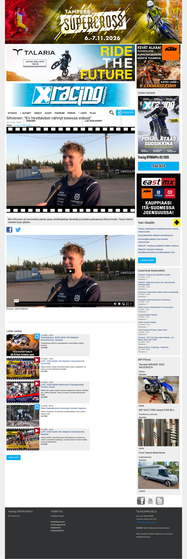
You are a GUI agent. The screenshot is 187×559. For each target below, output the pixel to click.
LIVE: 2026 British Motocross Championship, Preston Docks (62, 385)
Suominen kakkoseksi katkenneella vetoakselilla (158, 292)
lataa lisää (13, 457)
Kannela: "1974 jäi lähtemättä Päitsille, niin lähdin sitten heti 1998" (156, 338)
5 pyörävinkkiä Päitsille (147, 315)
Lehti (83, 113)
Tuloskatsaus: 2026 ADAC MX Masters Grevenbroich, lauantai (59, 338)
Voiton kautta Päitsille (147, 322)
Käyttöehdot (56, 528)
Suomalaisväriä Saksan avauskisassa (155, 235)
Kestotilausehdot (58, 522)
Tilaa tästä (158, 166)
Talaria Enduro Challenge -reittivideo (153, 347)
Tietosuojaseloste (58, 525)
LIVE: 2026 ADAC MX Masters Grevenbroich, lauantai (63, 432)
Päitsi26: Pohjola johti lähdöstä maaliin (154, 275)
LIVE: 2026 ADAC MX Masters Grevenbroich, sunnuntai (63, 362)
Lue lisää (45, 348)
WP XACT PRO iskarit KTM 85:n (156, 410)
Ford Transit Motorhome (152, 452)
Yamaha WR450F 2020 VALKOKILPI (151, 366)
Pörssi (71, 113)
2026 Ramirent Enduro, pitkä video (152, 330)
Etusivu (12, 113)
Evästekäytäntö (57, 530)
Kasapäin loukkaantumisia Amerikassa (154, 300)
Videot (38, 113)
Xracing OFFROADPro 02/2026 (153, 157)
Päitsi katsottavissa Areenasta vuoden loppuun (63, 408)
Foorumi (60, 113)
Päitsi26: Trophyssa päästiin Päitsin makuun (158, 246)
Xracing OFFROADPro (22, 125)
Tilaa (93, 113)
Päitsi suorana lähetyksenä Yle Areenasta (155, 307)
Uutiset (26, 113)
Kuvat (48, 113)
